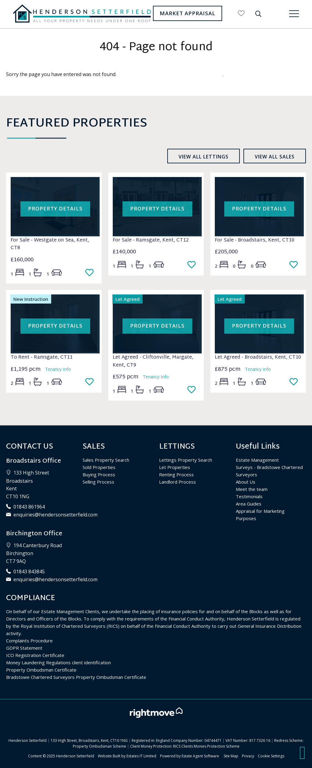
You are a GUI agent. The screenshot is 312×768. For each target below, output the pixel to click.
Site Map (231, 756)
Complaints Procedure (29, 641)
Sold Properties (99, 467)
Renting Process (176, 474)
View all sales (275, 156)
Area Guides (248, 504)
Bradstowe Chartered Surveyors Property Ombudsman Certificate (76, 677)
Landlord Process (177, 482)
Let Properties (174, 467)
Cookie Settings (271, 756)
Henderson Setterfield (75, 756)
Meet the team (252, 489)
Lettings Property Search (185, 460)
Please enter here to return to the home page (170, 74)
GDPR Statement (24, 648)
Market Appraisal (187, 13)
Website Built (109, 756)
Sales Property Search (106, 460)
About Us (245, 482)
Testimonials (249, 496)
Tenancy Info (58, 370)
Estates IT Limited (141, 756)
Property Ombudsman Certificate (41, 670)
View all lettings (204, 156)
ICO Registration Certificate (35, 655)
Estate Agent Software (200, 756)
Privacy (248, 756)
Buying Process (99, 474)
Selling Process (98, 482)
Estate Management (257, 460)
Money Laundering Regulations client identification (58, 662)
